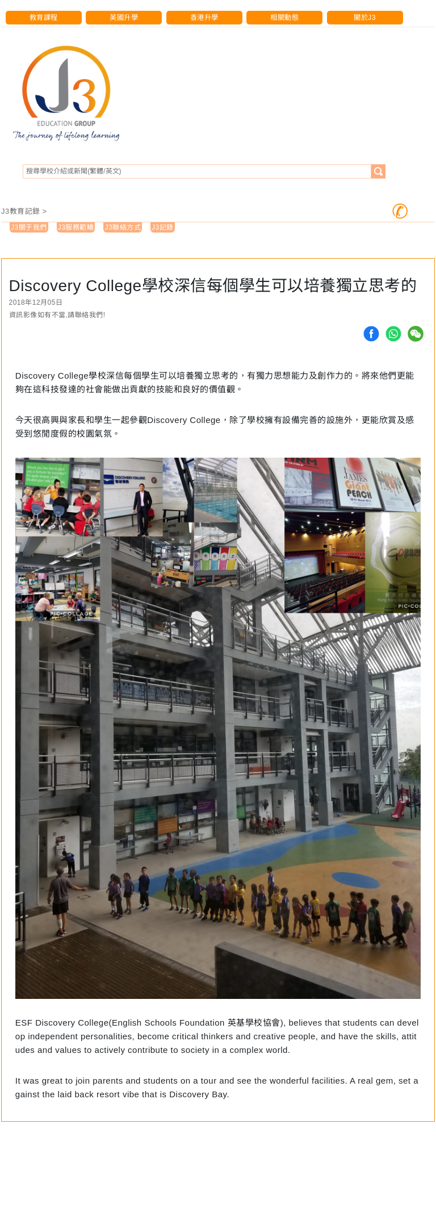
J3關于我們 (29, 227)
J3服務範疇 (76, 227)
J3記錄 (163, 227)
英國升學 (124, 18)
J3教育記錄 (20, 211)
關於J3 (365, 18)
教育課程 (44, 18)
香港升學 (204, 18)
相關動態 (284, 18)
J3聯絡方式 (122, 227)
